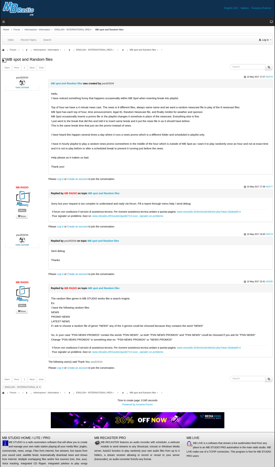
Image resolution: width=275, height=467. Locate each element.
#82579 (269, 234)
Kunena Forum (144, 404)
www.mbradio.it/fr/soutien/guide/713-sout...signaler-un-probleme (127, 216)
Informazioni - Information (37, 29)
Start (7, 67)
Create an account (77, 179)
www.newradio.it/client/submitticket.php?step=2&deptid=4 (209, 211)
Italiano (245, 8)
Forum (17, 29)
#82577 (269, 186)
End (41, 67)
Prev (16, 67)
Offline (22, 210)
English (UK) (231, 8)
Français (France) (261, 8)
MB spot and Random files (66, 83)
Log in (60, 179)
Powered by (128, 404)
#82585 (269, 281)
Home (6, 29)
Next (32, 67)
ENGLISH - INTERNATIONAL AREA (73, 29)
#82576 (269, 77)
